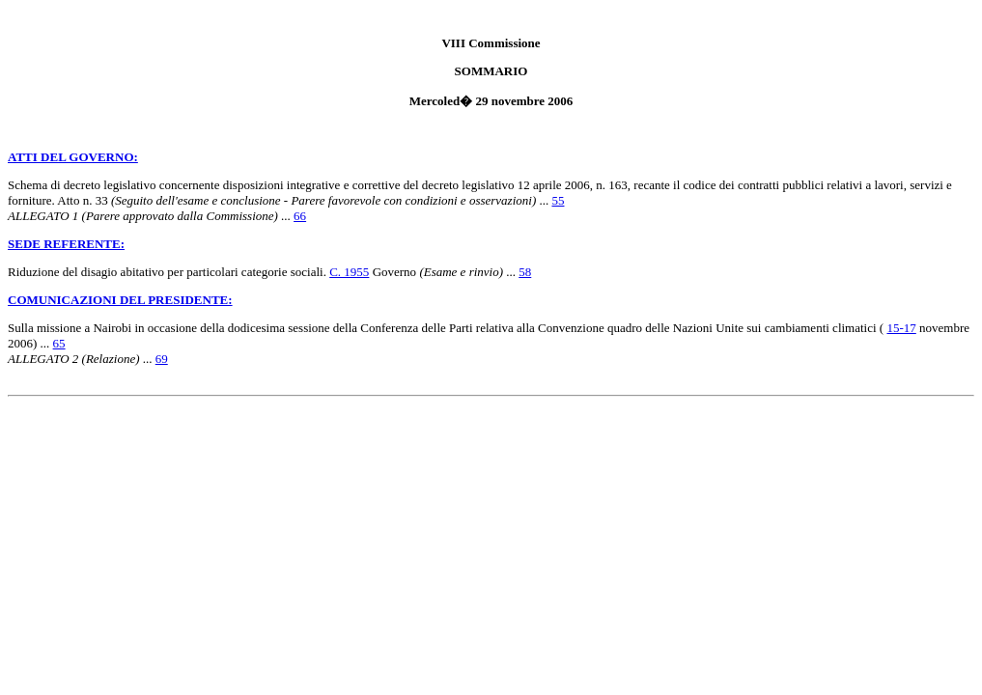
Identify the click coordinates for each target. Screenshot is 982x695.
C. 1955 (349, 271)
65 (59, 343)
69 (161, 358)
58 (525, 271)
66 (300, 215)
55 (557, 200)
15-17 (900, 327)
